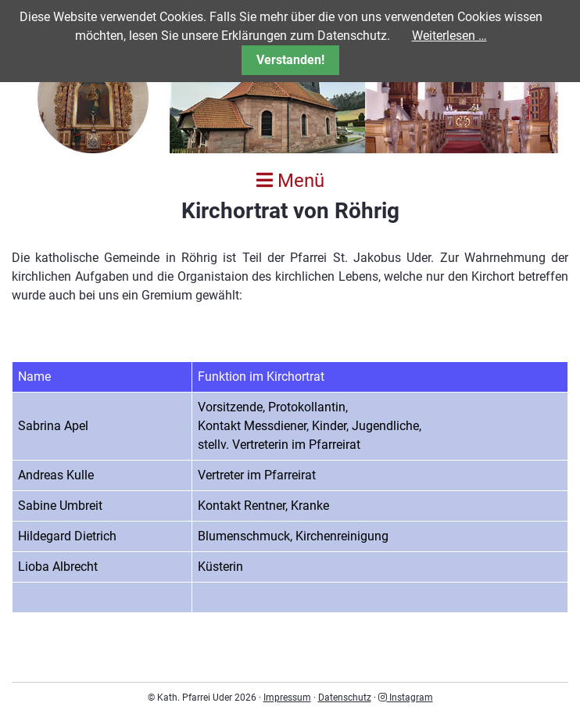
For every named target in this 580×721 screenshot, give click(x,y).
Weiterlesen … (449, 35)
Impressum (287, 697)
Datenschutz (344, 697)
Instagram (405, 697)
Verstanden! (290, 59)
